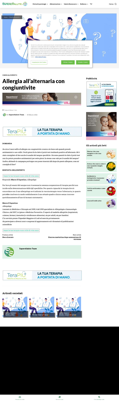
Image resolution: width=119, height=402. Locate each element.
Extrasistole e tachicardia (10, 314)
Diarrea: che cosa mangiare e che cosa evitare (94, 153)
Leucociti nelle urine (94, 201)
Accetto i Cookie (83, 62)
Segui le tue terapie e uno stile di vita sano (21, 176)
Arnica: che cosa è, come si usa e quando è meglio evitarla (96, 166)
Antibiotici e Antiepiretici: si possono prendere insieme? (95, 178)
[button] (113, 4)
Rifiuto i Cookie (67, 62)
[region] (60, 54)
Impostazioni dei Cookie (39, 62)
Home (6, 17)
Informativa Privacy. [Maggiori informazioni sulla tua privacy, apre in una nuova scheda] (40, 57)
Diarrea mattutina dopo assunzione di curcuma (64, 238)
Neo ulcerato (7, 237)
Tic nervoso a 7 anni (40, 315)
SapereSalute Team (16, 114)
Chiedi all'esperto (14, 17)
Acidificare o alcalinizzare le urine (67, 314)
